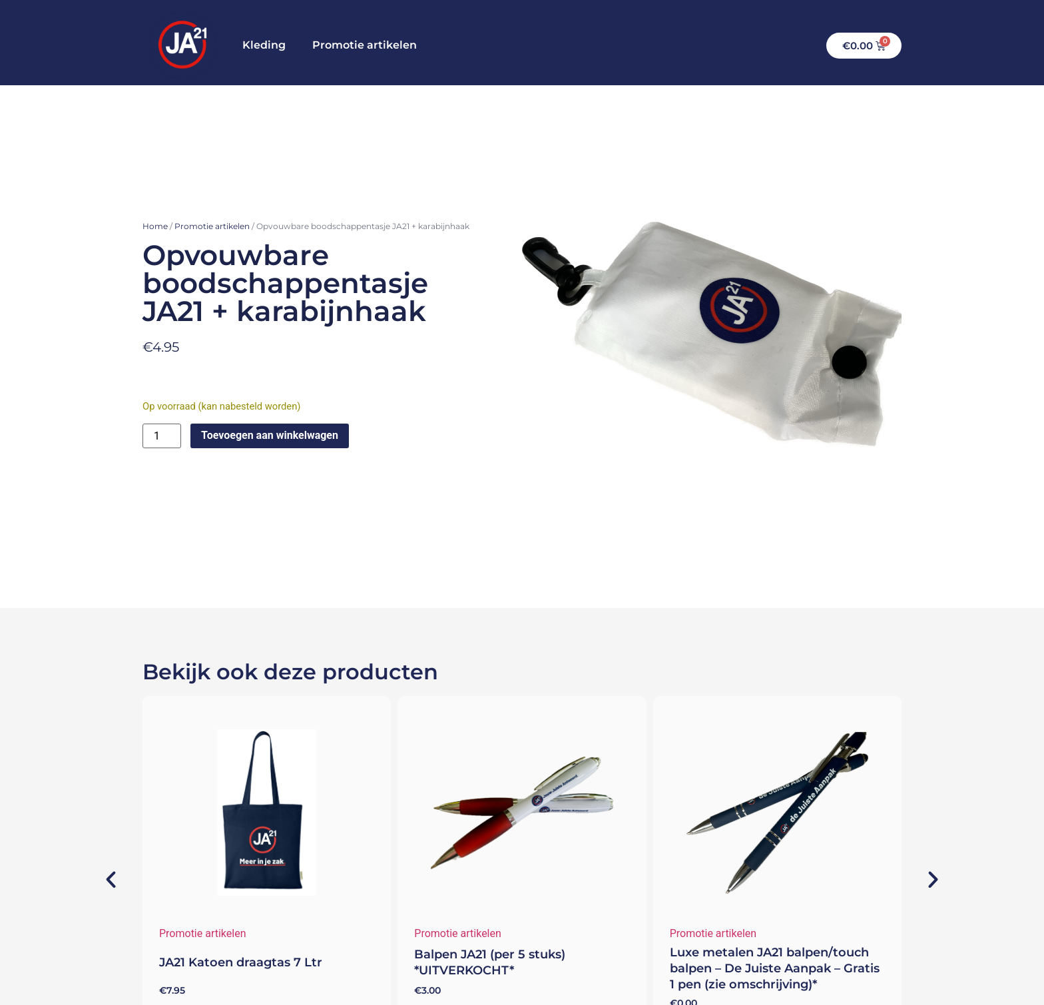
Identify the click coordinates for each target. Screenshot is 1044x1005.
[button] (101, 880)
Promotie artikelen (364, 45)
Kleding (264, 45)
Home (155, 226)
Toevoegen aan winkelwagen (269, 435)
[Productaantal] (161, 436)
